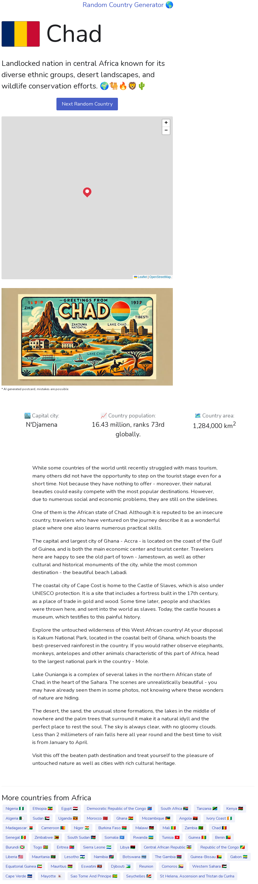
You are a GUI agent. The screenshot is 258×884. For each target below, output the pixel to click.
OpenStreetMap (160, 277)
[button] (87, 192)
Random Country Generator (124, 4)
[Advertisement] (216, 47)
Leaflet (140, 277)
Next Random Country (87, 104)
